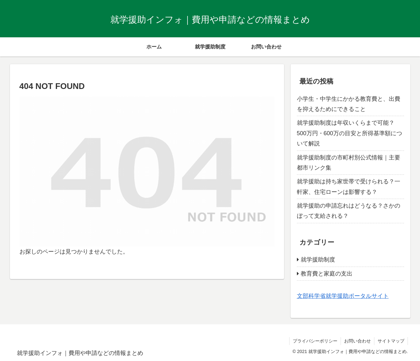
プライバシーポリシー (315, 340)
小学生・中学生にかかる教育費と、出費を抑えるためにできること (348, 104)
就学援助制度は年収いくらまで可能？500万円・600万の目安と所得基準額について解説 (349, 133)
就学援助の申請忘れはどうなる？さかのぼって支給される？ (348, 211)
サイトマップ (391, 340)
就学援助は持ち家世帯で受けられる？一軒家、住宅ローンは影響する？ (348, 186)
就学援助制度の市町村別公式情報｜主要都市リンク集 (348, 162)
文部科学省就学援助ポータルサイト (343, 296)
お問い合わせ (357, 340)
